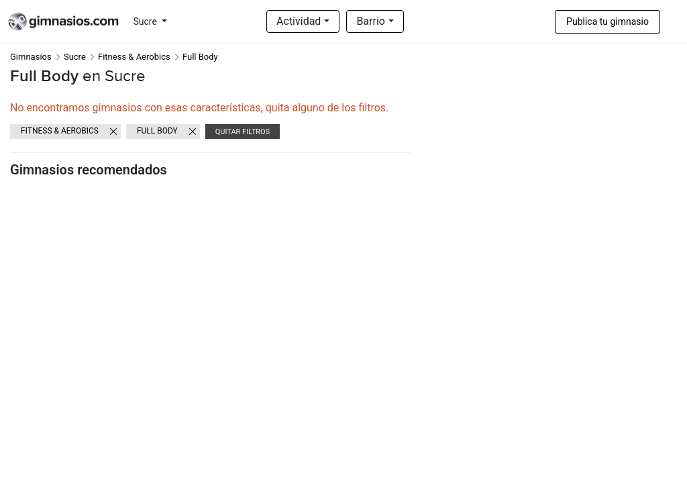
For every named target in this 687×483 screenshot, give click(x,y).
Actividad (298, 21)
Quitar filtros (242, 131)
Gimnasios (31, 57)
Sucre (147, 21)
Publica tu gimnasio (607, 21)
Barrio (370, 21)
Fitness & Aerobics (134, 57)
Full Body (157, 131)
